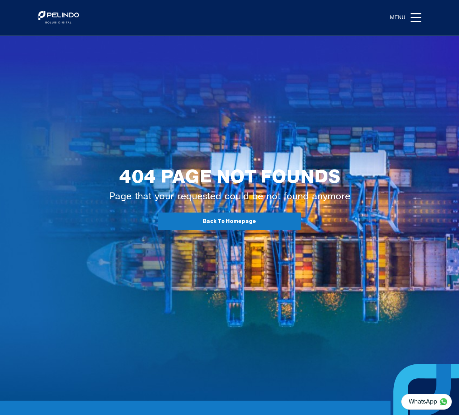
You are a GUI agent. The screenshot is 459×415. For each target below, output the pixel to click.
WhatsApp (423, 401)
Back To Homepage (229, 221)
